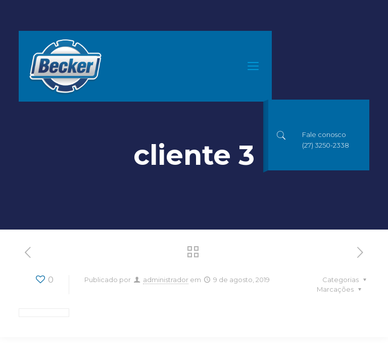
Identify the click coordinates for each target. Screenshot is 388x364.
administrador (165, 280)
